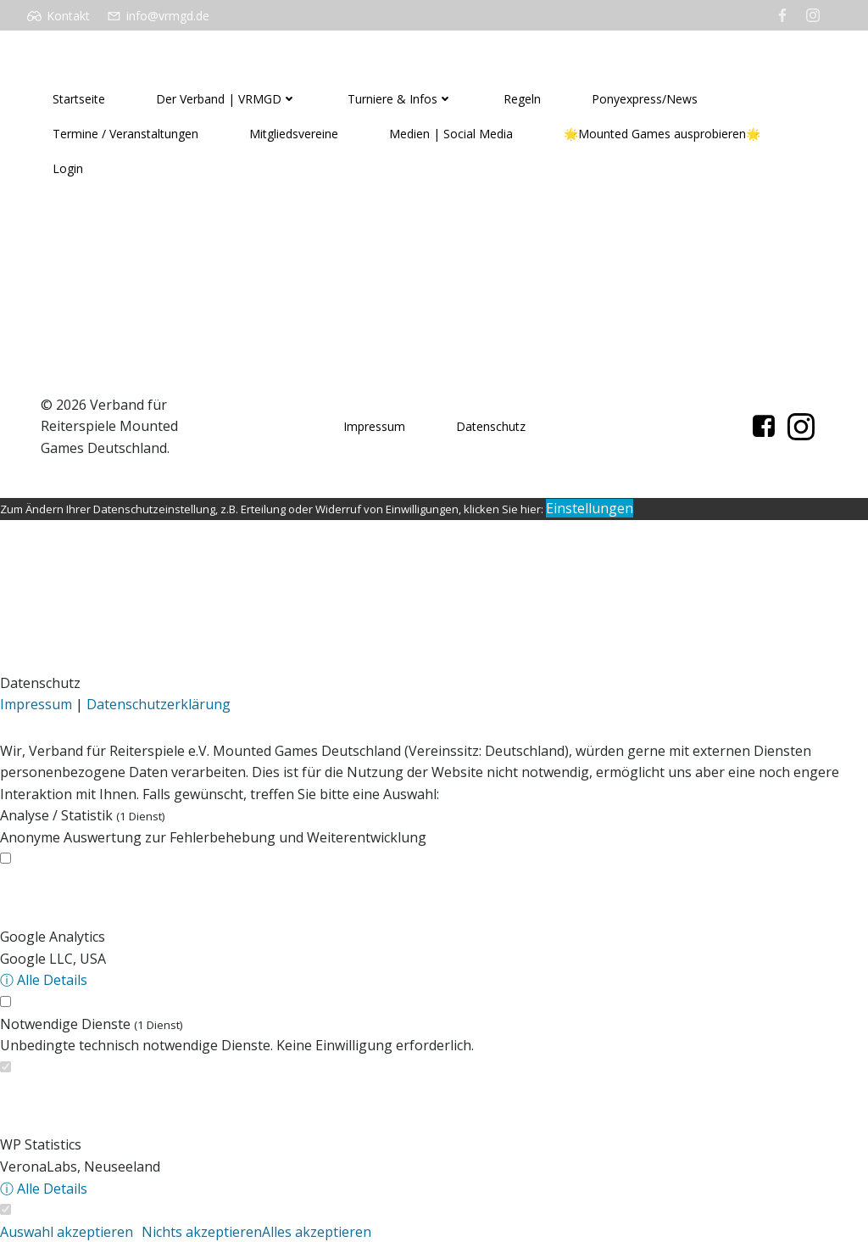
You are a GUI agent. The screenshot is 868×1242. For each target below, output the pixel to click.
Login (68, 168)
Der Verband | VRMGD (226, 99)
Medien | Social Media (451, 134)
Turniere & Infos (400, 99)
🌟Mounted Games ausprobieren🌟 (662, 134)
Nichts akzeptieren (202, 1231)
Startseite (79, 99)
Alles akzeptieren (316, 1231)
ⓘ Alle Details (43, 980)
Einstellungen (589, 508)
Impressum (374, 426)
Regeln (522, 99)
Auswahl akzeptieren (66, 1231)
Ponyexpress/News (645, 99)
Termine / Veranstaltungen (125, 134)
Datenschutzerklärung (158, 704)
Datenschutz (491, 426)
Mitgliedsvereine (293, 134)
